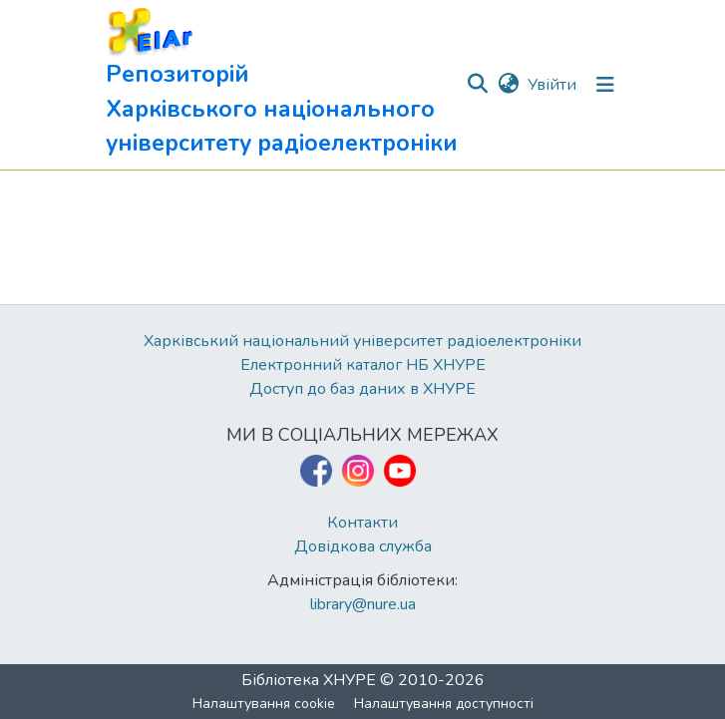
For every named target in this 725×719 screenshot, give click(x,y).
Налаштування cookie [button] (263, 703)
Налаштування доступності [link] (444, 703)
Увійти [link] (552, 85)
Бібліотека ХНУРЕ (308, 680)
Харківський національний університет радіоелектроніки (362, 341)
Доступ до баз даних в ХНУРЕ (362, 389)
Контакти (362, 523)
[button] (286, 85)
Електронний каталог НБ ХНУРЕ (363, 365)
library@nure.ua (363, 604)
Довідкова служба (363, 546)
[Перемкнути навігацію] (605, 85)
